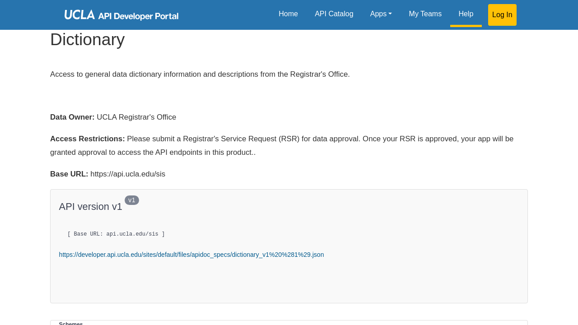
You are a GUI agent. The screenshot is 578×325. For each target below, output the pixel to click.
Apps (378, 14)
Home (288, 14)
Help (465, 14)
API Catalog (334, 14)
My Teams (425, 14)
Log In (502, 15)
